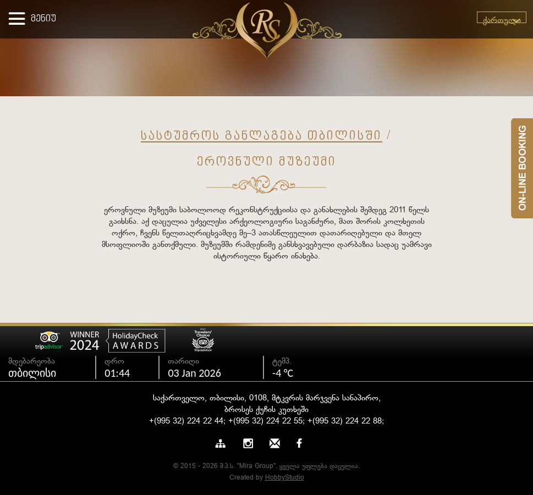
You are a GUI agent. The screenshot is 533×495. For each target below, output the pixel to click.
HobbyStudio (284, 478)
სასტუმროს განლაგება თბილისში (261, 136)
